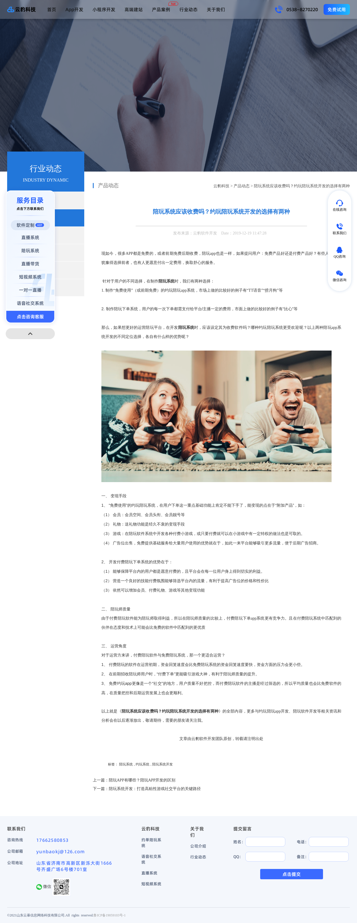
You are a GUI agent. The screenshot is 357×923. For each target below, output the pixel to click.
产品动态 (242, 186)
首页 (51, 9)
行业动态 (188, 9)
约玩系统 (142, 764)
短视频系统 (151, 884)
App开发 (74, 9)
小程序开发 (104, 9)
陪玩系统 (126, 764)
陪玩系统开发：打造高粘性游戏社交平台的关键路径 (155, 789)
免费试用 (337, 9)
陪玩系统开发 (162, 764)
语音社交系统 (151, 859)
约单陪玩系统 (151, 842)
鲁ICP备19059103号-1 (109, 915)
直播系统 (149, 873)
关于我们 (216, 9)
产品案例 (161, 9)
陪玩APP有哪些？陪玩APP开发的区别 (142, 780)
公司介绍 (198, 846)
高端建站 (134, 9)
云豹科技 (221, 186)
